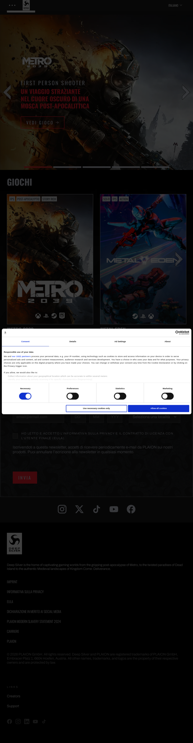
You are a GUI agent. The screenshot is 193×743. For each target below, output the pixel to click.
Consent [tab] (25, 341)
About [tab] (168, 341)
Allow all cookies (159, 408)
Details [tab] (72, 341)
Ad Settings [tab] (120, 341)
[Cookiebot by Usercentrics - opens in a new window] (170, 333)
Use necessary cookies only (96, 408)
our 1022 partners (21, 356)
